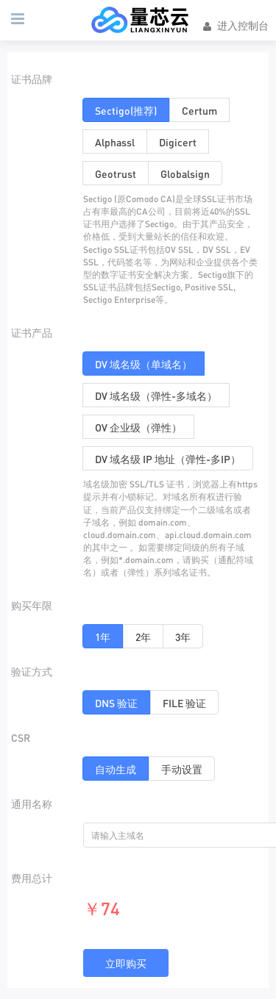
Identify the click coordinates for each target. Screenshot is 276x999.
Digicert (178, 141)
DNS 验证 (116, 702)
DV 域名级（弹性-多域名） (156, 395)
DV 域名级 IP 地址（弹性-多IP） (168, 458)
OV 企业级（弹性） (138, 427)
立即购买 (125, 963)
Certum (199, 110)
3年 (183, 636)
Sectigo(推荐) (126, 110)
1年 (102, 636)
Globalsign (185, 173)
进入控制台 (235, 25)
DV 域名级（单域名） (143, 363)
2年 (143, 636)
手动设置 (181, 769)
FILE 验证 (184, 702)
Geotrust (115, 173)
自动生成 (115, 769)
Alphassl (115, 141)
